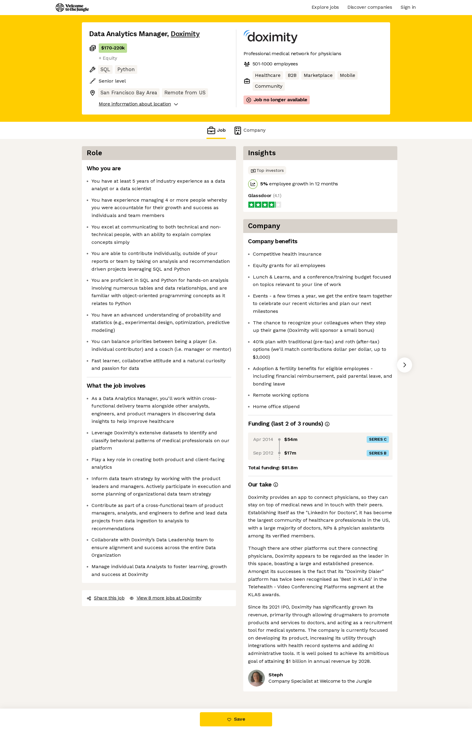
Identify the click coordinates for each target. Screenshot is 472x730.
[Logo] (72, 7)
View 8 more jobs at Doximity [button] (165, 598)
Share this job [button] (106, 598)
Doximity (185, 34)
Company (249, 130)
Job (216, 130)
